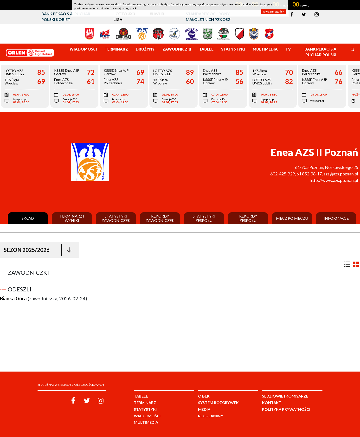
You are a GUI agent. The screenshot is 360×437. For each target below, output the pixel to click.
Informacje (336, 218)
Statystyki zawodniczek (116, 218)
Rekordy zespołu (248, 218)
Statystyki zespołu (204, 218)
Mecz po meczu (292, 218)
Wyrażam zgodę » (273, 11)
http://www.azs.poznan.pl (334, 180)
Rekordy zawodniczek (160, 218)
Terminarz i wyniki (71, 218)
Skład (28, 218)
